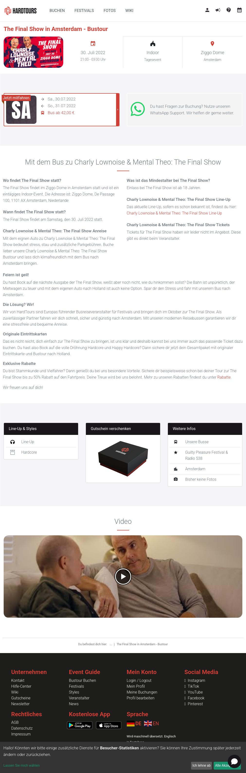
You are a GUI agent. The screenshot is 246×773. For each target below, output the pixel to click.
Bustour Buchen (82, 680)
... (111, 644)
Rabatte (224, 377)
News (74, 704)
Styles (74, 692)
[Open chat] (234, 761)
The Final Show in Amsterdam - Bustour (142, 644)
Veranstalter (79, 698)
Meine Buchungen (142, 692)
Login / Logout (139, 680)
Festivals (76, 686)
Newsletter (20, 704)
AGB (15, 722)
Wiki (14, 692)
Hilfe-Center (21, 686)
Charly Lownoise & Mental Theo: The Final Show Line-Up (174, 213)
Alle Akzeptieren (227, 765)
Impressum (21, 734)
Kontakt (17, 680)
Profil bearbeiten (141, 698)
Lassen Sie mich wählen (21, 765)
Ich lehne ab (201, 765)
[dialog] (123, 757)
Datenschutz (22, 728)
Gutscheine (20, 698)
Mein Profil (136, 686)
